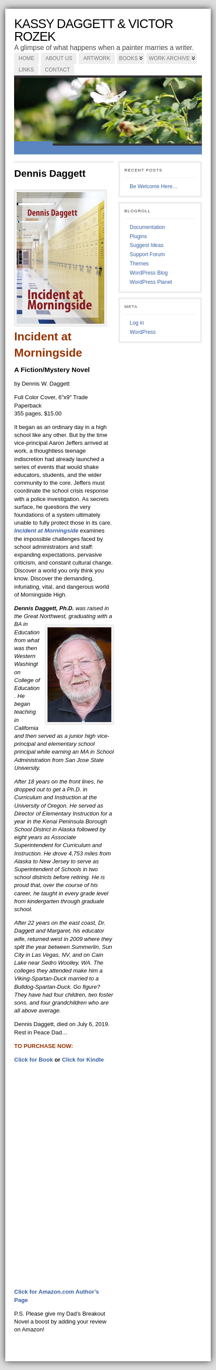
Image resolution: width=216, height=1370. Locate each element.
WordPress (143, 332)
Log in (137, 323)
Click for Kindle (83, 1059)
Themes (139, 264)
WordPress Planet (151, 282)
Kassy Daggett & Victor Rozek (93, 30)
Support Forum (147, 254)
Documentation (147, 227)
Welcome (33, 147)
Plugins (138, 236)
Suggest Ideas (147, 245)
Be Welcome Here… (154, 186)
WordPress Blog (149, 273)
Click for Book (33, 1059)
